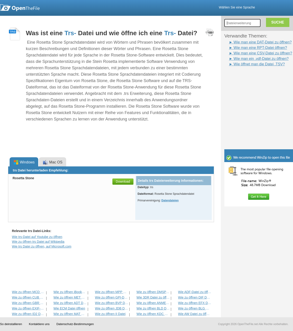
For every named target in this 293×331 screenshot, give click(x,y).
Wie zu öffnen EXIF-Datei (28, 308)
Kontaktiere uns (39, 324)
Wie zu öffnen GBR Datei (28, 303)
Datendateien (170, 200)
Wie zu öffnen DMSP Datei (153, 292)
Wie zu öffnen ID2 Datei (28, 314)
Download (123, 181)
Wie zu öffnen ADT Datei (70, 303)
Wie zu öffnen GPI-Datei (111, 297)
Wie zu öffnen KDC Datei (153, 314)
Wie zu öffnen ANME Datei (153, 303)
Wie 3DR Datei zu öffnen (153, 297)
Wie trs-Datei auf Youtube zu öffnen (37, 237)
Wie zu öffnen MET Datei (70, 297)
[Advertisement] (252, 77)
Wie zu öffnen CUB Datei (28, 297)
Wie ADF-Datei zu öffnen (194, 292)
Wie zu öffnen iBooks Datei (70, 292)
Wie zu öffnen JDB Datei (111, 308)
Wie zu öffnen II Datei (110, 314)
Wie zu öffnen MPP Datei (111, 292)
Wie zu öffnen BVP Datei (111, 303)
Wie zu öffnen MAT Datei (70, 314)
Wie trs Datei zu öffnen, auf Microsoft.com (41, 246)
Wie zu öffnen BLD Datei (153, 308)
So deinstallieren (11, 324)
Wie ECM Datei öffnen (69, 308)
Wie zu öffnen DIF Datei (194, 297)
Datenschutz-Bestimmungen (75, 324)
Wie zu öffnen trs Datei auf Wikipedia (38, 241)
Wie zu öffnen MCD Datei (28, 292)
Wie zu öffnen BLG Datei (194, 308)
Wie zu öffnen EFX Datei (194, 303)
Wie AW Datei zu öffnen (194, 314)
